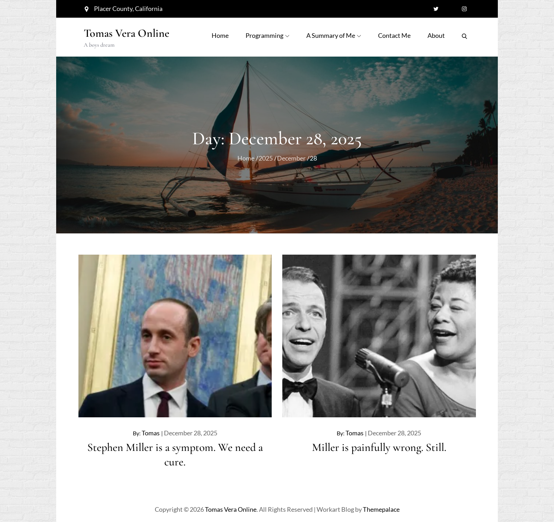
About (436, 35)
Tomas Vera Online (126, 33)
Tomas (151, 433)
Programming (267, 35)
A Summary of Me (333, 35)
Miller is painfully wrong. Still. (379, 447)
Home (220, 35)
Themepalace (381, 509)
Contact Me (394, 35)
